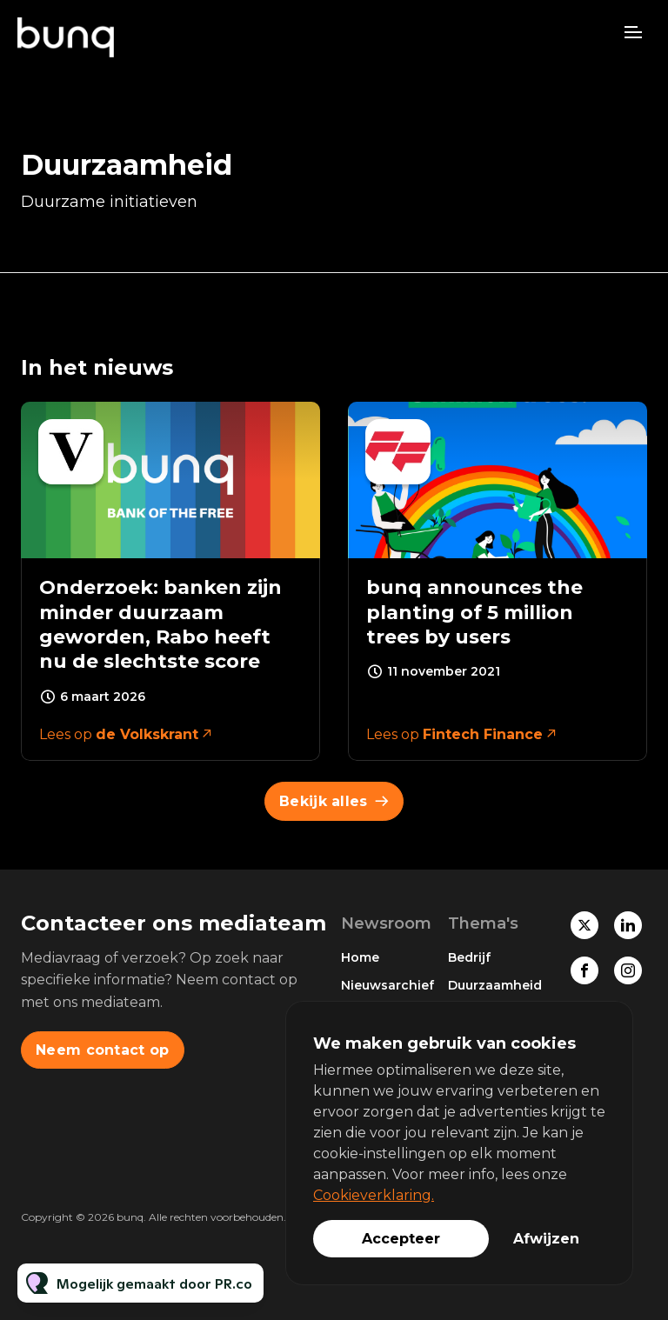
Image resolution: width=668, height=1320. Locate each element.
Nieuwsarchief (387, 985)
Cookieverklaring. (373, 1195)
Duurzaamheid (495, 985)
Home (360, 957)
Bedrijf (469, 957)
